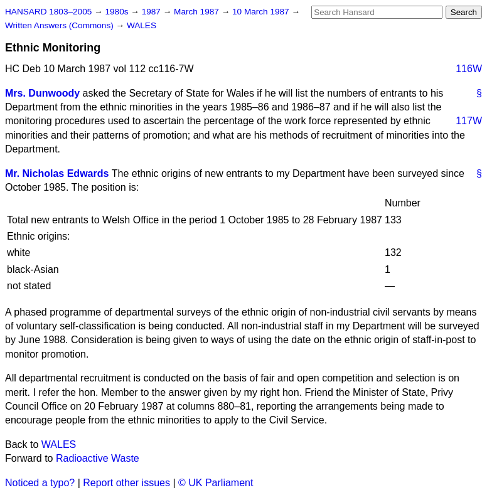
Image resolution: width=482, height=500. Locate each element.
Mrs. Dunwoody (42, 93)
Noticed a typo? (40, 482)
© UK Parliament (215, 482)
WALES (141, 25)
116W (469, 68)
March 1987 (198, 11)
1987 (152, 11)
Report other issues (126, 482)
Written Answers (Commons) (60, 25)
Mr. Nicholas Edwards (57, 173)
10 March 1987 (261, 11)
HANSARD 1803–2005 (48, 11)
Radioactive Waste (97, 458)
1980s (118, 11)
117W (469, 120)
